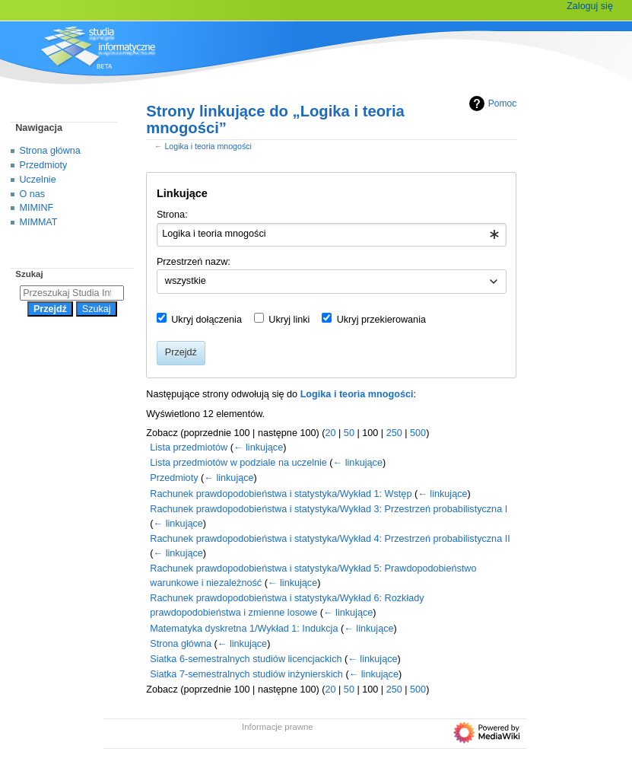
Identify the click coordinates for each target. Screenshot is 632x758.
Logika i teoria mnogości (207, 146)
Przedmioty (174, 478)
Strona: (172, 214)
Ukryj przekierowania (381, 319)
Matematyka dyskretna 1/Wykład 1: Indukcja (244, 628)
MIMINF (37, 207)
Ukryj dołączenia (206, 319)
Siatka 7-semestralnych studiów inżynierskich (246, 674)
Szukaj (29, 274)
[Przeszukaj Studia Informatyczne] (72, 293)
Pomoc (490, 103)
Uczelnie (38, 179)
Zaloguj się (590, 6)
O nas (32, 194)
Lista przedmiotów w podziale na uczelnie (238, 462)
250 (394, 433)
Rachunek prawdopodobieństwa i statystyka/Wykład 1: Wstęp (280, 494)
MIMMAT (39, 222)
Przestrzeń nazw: (193, 261)
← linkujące (258, 447)
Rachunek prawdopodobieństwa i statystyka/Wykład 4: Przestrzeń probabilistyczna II (330, 538)
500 (418, 433)
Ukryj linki (289, 319)
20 (330, 433)
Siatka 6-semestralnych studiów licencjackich (245, 659)
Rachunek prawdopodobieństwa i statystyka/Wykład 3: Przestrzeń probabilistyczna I (328, 509)
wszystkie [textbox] (185, 280)
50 (349, 433)
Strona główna (180, 644)
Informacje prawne (277, 726)
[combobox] (332, 235)
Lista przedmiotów (188, 447)
